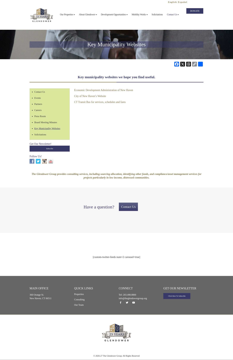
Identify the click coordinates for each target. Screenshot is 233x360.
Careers (38, 110)
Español (182, 2)
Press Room (40, 116)
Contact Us (39, 92)
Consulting (79, 299)
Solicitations (40, 134)
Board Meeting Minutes (45, 122)
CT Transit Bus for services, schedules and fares (100, 102)
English (172, 2)
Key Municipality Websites (47, 128)
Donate (195, 11)
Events (37, 98)
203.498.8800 (129, 295)
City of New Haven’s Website (90, 96)
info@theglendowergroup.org (133, 298)
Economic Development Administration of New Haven (103, 90)
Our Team (79, 305)
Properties (79, 294)
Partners (38, 104)
